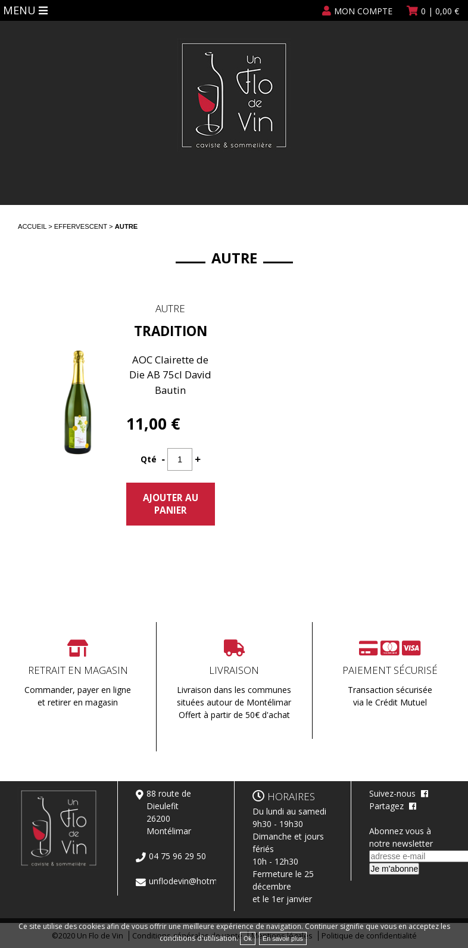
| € (440, 11)
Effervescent (80, 226)
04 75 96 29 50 (177, 856)
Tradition (170, 331)
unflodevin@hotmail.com (197, 881)
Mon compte (363, 11)
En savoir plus (283, 938)
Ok (248, 938)
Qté (149, 459)
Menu (21, 9)
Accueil (32, 226)
